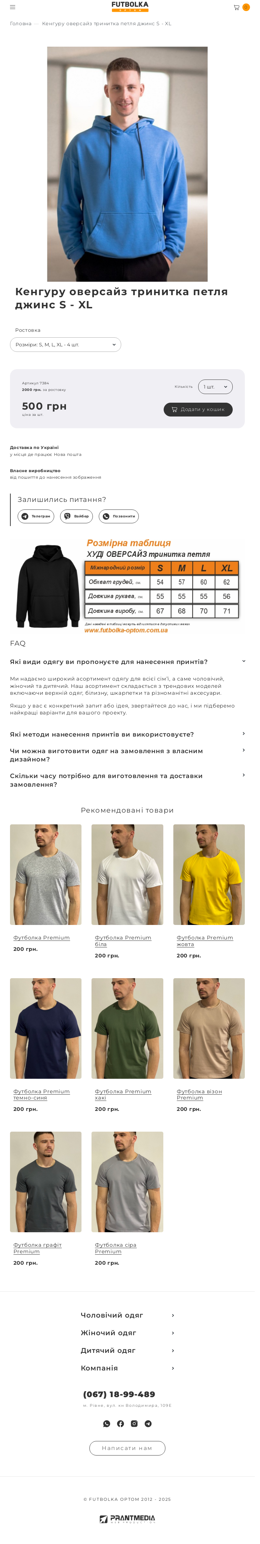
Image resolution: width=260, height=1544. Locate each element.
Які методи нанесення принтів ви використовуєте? (102, 734)
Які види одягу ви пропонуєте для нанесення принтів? (109, 662)
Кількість (184, 387)
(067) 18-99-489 (119, 1394)
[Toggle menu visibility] (12, 7)
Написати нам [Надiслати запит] (127, 1448)
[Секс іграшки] (21, 24)
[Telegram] (148, 1423)
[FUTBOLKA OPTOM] (130, 7)
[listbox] (66, 344)
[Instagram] (134, 1423)
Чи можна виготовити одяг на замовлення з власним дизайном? (106, 755)
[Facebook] (120, 1423)
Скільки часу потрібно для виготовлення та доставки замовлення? (106, 780)
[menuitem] (106, 1423)
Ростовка (28, 330)
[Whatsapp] (106, 1423)
